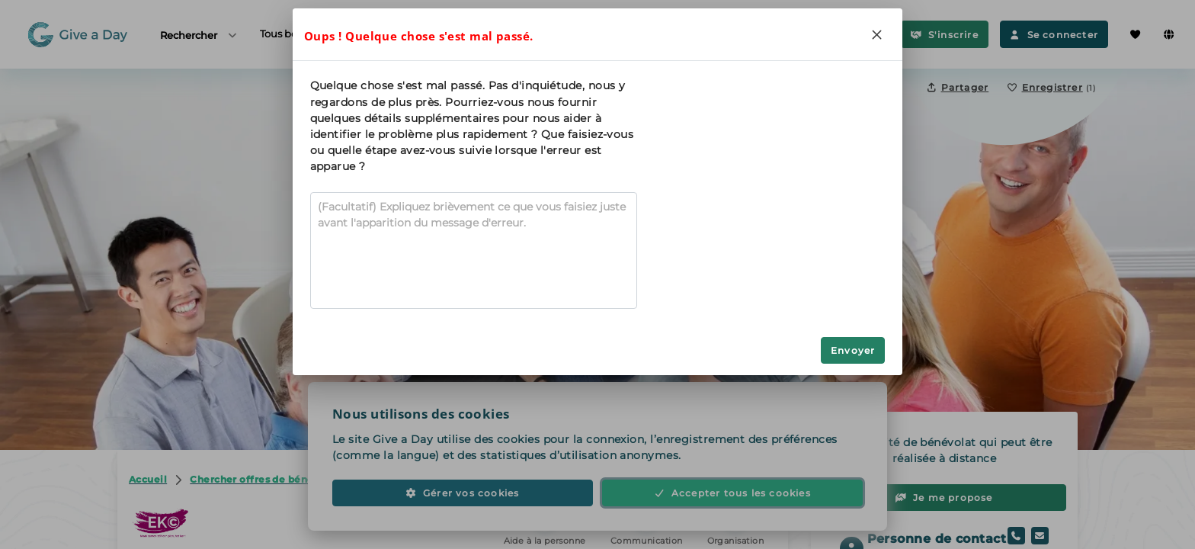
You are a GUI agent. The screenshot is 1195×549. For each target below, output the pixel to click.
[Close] (876, 34)
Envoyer (853, 350)
